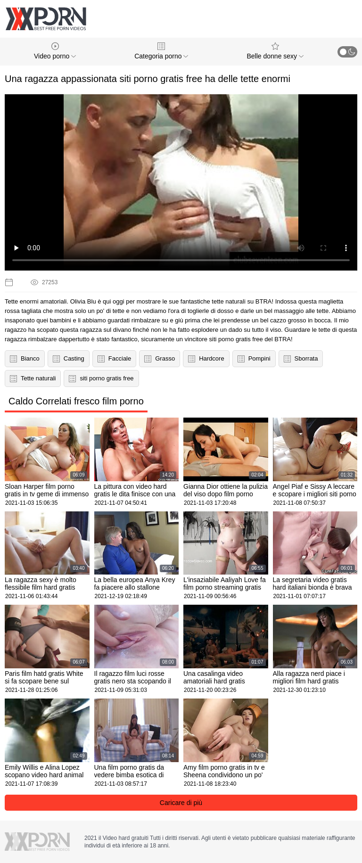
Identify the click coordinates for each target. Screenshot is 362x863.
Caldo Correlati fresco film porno (76, 401)
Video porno (55, 51)
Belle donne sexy (275, 51)
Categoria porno (161, 51)
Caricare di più (181, 802)
